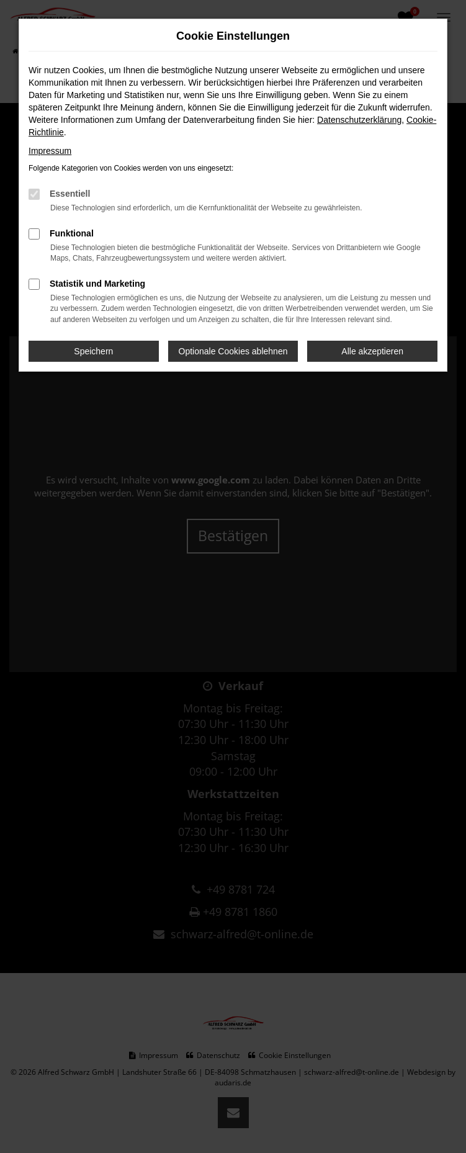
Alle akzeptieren (372, 351)
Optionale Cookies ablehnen (233, 351)
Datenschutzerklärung (359, 120)
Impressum (50, 151)
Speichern (93, 351)
